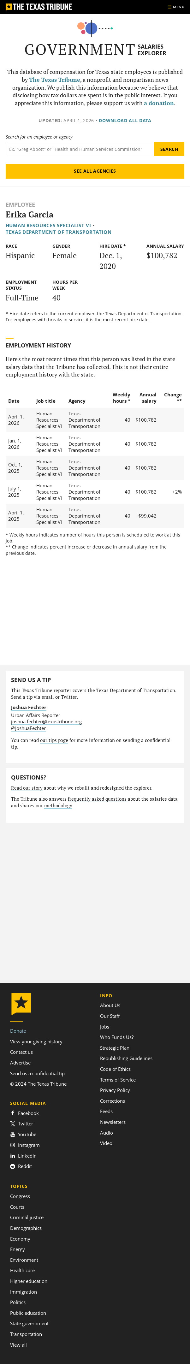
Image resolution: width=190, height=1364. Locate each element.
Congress (20, 1196)
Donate (18, 1031)
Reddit (21, 1166)
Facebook (24, 1113)
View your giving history (36, 1041)
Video (106, 1143)
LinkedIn (23, 1156)
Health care (22, 1270)
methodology (58, 806)
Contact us (21, 1052)
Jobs (104, 1026)
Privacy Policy (115, 1090)
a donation (159, 103)
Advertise (20, 1062)
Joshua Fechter (28, 707)
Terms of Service (118, 1079)
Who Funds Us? (117, 1037)
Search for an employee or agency (39, 136)
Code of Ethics (115, 1069)
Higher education (28, 1281)
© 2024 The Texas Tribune (38, 1084)
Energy (17, 1249)
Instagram (25, 1145)
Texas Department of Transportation (59, 232)
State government (29, 1323)
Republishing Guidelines (126, 1058)
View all (18, 1345)
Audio (106, 1133)
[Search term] (80, 149)
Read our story (27, 788)
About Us (110, 1005)
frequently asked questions (97, 799)
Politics (18, 1302)
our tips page (54, 740)
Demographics (26, 1228)
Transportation (26, 1334)
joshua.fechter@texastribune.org (46, 721)
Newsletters (113, 1122)
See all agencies (95, 171)
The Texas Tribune (54, 79)
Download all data (125, 120)
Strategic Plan (114, 1048)
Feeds (106, 1111)
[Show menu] (176, 7)
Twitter (21, 1123)
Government (80, 49)
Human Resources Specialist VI (48, 225)
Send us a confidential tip (37, 1073)
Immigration (23, 1292)
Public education (28, 1313)
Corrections (112, 1101)
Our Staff (110, 1016)
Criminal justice (27, 1217)
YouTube (23, 1134)
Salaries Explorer (152, 50)
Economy (20, 1239)
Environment (24, 1260)
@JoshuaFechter (28, 728)
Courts (17, 1207)
